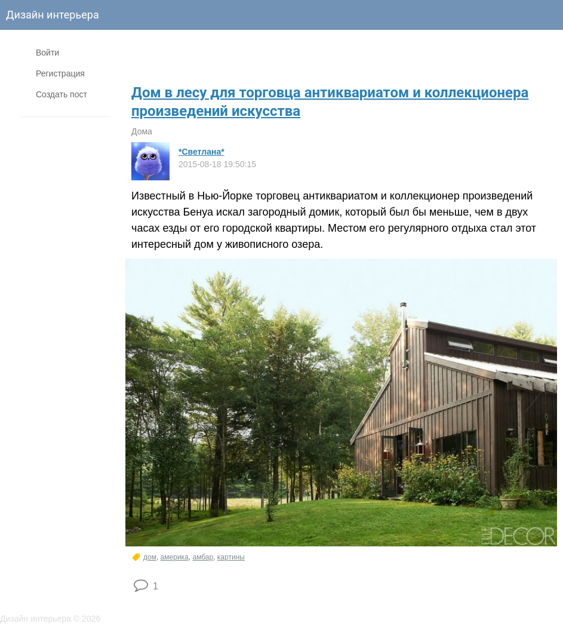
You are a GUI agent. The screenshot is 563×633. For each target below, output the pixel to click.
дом (149, 557)
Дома (141, 131)
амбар (202, 557)
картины (231, 557)
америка (175, 557)
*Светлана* (201, 151)
